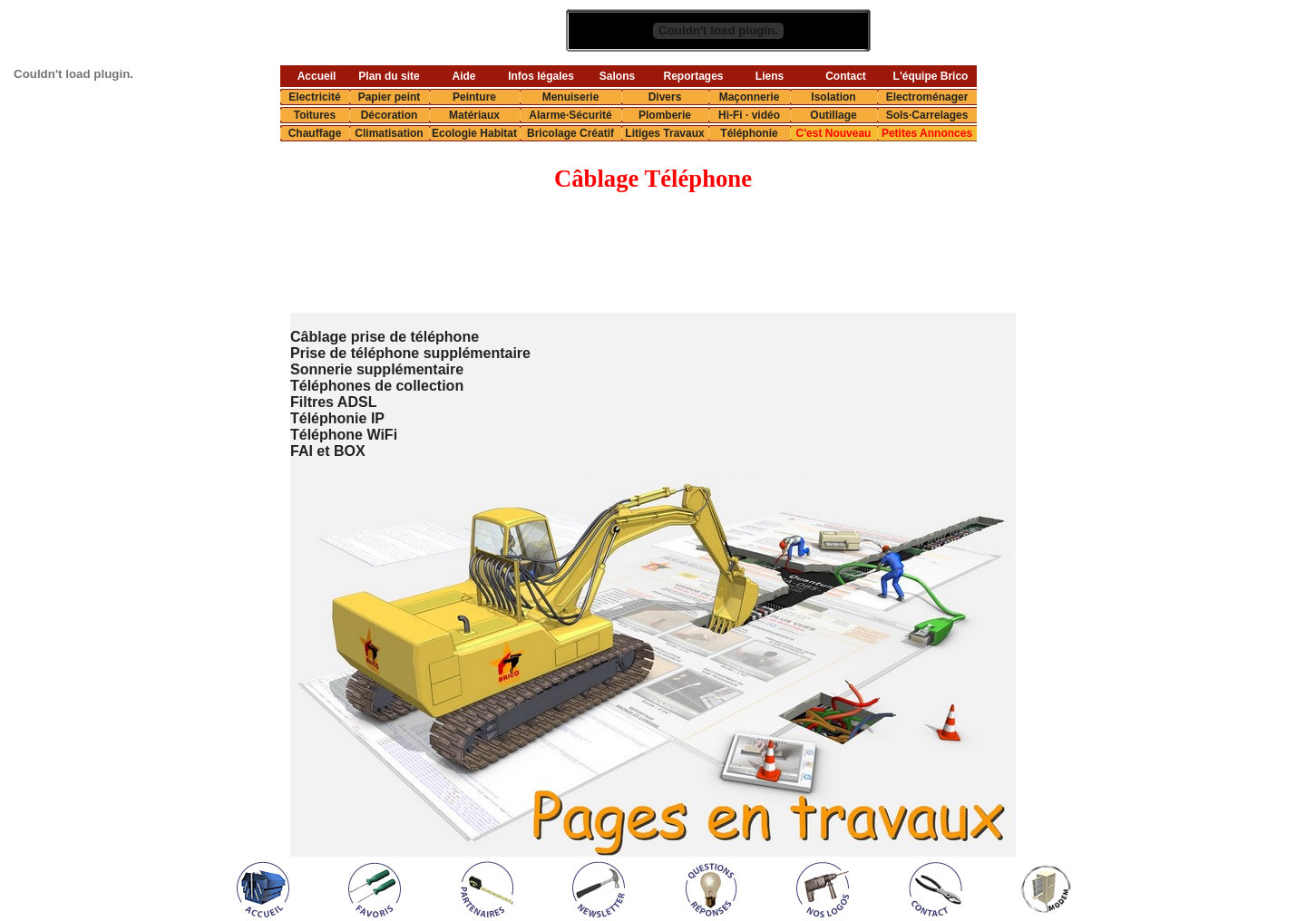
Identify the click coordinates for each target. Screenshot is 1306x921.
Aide (463, 76)
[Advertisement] (614, 254)
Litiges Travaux (664, 133)
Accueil (316, 76)
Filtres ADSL (333, 402)
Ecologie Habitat (474, 133)
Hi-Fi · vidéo (749, 115)
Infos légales (541, 76)
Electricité (314, 97)
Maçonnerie (749, 97)
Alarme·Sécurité (570, 115)
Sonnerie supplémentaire (376, 369)
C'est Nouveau (834, 133)
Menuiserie (570, 97)
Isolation (833, 97)
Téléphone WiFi (343, 434)
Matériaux (474, 115)
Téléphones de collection (376, 385)
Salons (617, 76)
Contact (845, 76)
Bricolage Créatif (570, 133)
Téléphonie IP (337, 418)
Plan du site (388, 76)
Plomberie (664, 115)
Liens (769, 76)
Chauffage (315, 133)
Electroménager (927, 97)
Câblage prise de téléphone (384, 336)
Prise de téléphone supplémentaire (410, 353)
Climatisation (389, 133)
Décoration (389, 115)
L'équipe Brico (931, 76)
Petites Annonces (927, 133)
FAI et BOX (327, 451)
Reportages (693, 76)
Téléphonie (748, 133)
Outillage (833, 115)
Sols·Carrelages (927, 115)
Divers (665, 97)
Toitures (315, 115)
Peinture (474, 97)
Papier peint (389, 97)
